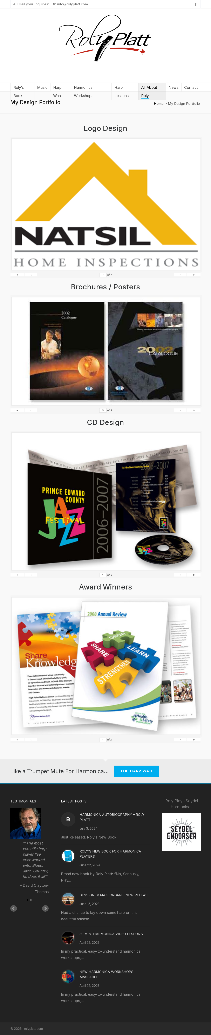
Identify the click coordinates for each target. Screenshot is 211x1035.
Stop (31, 900)
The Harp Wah (136, 771)
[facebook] (196, 4)
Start (28, 900)
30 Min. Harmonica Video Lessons (111, 934)
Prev (13, 908)
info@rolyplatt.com (70, 4)
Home (159, 104)
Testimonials (23, 801)
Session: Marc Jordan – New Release (115, 895)
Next (45, 908)
